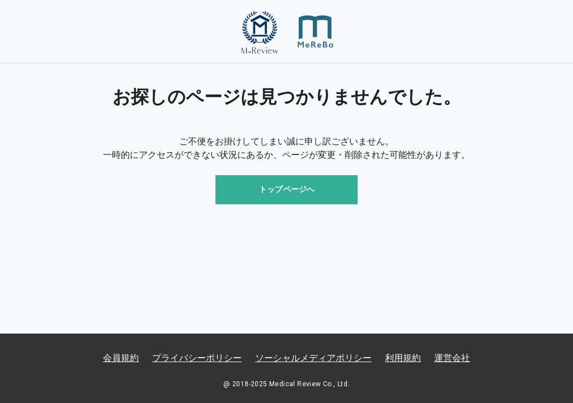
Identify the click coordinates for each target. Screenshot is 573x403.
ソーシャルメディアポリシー (313, 358)
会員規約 (121, 358)
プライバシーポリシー (197, 358)
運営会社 (452, 358)
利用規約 (403, 358)
